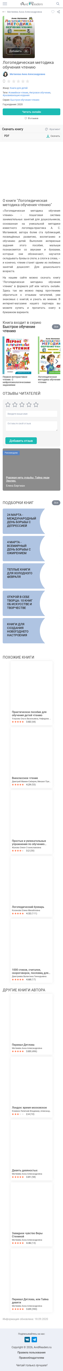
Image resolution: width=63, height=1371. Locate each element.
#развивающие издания (16, 95)
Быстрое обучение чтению (24, 99)
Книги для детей (19, 88)
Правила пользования (31, 1352)
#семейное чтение (18, 92)
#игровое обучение (39, 92)
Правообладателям (31, 1357)
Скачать (55, 136)
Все (56, 326)
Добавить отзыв (21, 441)
